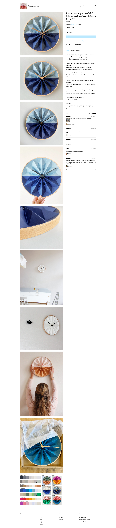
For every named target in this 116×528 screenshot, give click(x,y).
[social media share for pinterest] (72, 44)
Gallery (89, 6)
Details (68, 50)
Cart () (94, 6)
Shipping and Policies (44, 521)
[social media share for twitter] (69, 44)
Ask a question (78, 44)
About (84, 6)
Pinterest (61, 519)
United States (74, 24)
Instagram (61, 517)
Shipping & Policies (75, 50)
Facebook (61, 521)
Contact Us (42, 522)
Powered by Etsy (82, 521)
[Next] (95, 169)
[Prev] (66, 169)
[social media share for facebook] (66, 44)
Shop (80, 6)
